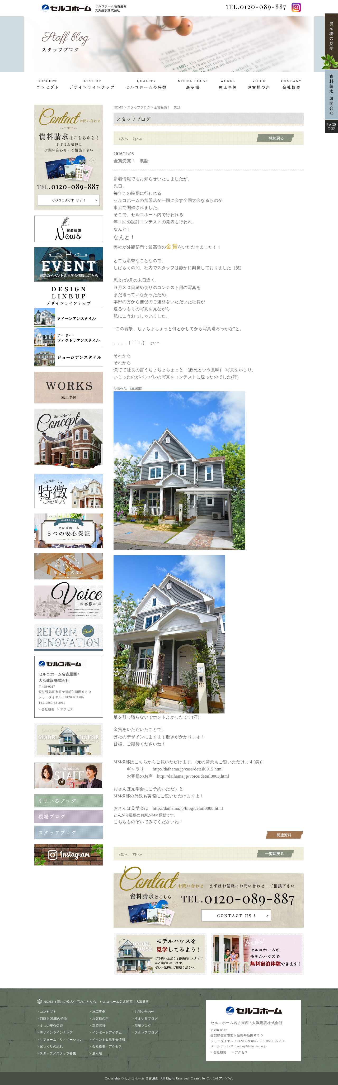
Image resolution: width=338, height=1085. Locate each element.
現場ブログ (143, 1025)
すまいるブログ (146, 1018)
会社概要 (48, 709)
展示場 (97, 1053)
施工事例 (98, 1011)
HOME (118, 107)
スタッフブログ (139, 107)
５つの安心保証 (51, 1025)
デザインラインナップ (56, 1032)
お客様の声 (100, 1018)
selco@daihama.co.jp (252, 1046)
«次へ (124, 139)
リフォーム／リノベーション (61, 1039)
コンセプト (48, 1011)
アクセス (66, 709)
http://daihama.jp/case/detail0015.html (188, 769)
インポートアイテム (107, 1032)
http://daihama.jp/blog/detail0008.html (188, 808)
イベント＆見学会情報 (108, 1039)
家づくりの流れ (51, 1046)
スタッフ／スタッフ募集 (58, 1053)
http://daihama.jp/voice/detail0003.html (193, 776)
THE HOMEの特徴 (53, 1018)
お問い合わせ (144, 1011)
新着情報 (98, 1025)
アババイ (225, 1078)
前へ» (137, 139)
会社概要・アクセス (107, 1046)
